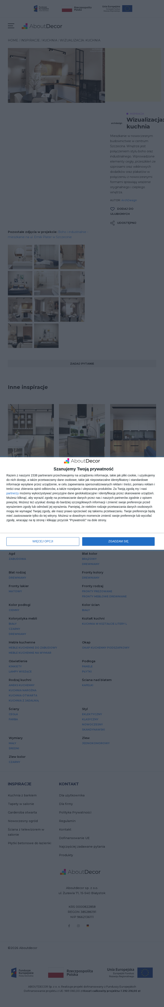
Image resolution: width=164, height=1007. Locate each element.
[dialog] (82, 503)
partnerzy (12, 493)
